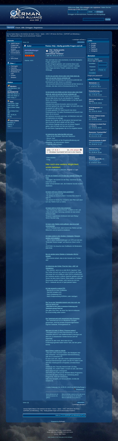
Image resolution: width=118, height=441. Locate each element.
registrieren (96, 7)
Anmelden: (92, 63)
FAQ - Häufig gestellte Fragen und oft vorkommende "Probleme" (55, 52)
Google (93, 45)
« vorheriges (75, 39)
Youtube (93, 43)
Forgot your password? (95, 75)
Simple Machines (66, 430)
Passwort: (92, 67)
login (94, 61)
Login (76, 170)
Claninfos (14, 68)
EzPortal (62, 421)
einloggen (86, 7)
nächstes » (83, 39)
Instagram (94, 51)
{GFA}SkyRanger (31, 50)
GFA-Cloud (14, 58)
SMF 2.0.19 (52, 430)
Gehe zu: (58, 415)
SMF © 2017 (58, 430)
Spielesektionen (16, 70)
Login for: (93, 70)
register (100, 61)
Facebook (94, 49)
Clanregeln (14, 66)
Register (69, 170)
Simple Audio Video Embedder (54, 432)
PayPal (93, 47)
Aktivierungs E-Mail (74, 9)
